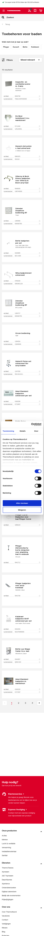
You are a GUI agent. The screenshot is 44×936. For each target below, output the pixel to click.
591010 (27, 159)
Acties (4, 836)
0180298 (27, 401)
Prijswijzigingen (7, 899)
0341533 (27, 629)
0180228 (27, 689)
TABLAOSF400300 (27, 99)
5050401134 (27, 284)
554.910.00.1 (27, 374)
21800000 (27, 344)
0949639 (27, 188)
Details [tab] (23, 431)
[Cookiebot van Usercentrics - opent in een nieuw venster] (31, 424)
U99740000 (27, 191)
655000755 (27, 316)
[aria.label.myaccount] (29, 10)
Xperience (6, 884)
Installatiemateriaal (9, 851)
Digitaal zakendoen (9, 892)
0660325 (27, 156)
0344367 (27, 659)
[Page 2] (18, 703)
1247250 (27, 371)
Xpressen (5, 872)
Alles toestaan (22, 503)
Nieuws (4, 928)
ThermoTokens (7, 868)
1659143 (27, 525)
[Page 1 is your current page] (11, 703)
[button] (39, 703)
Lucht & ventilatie (8, 843)
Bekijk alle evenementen (11, 895)
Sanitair (5, 855)
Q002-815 (27, 662)
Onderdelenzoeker (9, 888)
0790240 (27, 281)
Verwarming (6, 847)
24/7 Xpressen (7, 876)
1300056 (27, 221)
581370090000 (27, 632)
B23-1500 (27, 256)
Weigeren (22, 510)
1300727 (27, 313)
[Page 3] (25, 703)
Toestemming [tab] (8, 431)
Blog (3, 932)
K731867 (27, 404)
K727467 (27, 692)
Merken (5, 840)
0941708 (27, 596)
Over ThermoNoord (9, 912)
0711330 (27, 126)
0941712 (27, 562)
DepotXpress (7, 880)
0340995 (27, 253)
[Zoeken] (25, 17)
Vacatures (6, 916)
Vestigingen (6, 924)
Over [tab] (36, 431)
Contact (5, 920)
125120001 (27, 129)
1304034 (27, 341)
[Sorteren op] (30, 59)
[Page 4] (32, 703)
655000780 (27, 224)
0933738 (27, 96)
